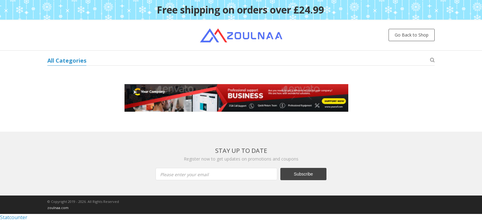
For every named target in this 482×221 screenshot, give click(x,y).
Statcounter (13, 217)
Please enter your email (184, 174)
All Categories (66, 60)
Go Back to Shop (412, 35)
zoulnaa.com (58, 207)
